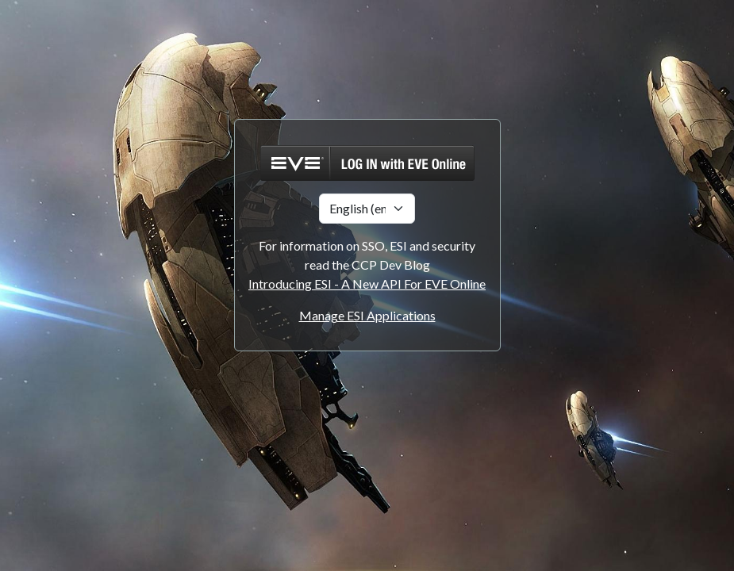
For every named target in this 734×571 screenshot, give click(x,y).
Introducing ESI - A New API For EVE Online (367, 283)
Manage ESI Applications (367, 315)
